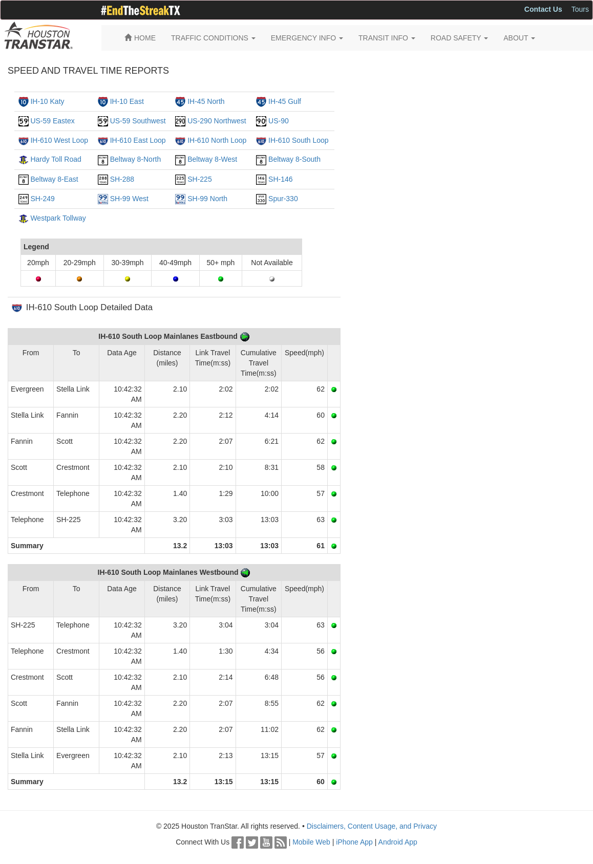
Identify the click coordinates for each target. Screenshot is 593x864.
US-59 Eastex (52, 121)
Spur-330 (283, 199)
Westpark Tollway (58, 218)
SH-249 (42, 199)
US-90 (278, 121)
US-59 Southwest (138, 121)
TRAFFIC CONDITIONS (213, 38)
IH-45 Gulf (284, 101)
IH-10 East (127, 101)
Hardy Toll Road (55, 159)
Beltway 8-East (54, 179)
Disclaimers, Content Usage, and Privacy (372, 826)
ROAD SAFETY (459, 38)
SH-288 (122, 179)
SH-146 (280, 179)
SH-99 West (129, 199)
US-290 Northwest (216, 121)
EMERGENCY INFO (307, 38)
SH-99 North (207, 199)
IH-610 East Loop (138, 140)
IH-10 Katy (47, 101)
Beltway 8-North (135, 159)
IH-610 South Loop (298, 140)
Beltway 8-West (212, 159)
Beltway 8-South (294, 159)
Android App (397, 842)
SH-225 (199, 179)
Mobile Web (311, 842)
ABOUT (519, 38)
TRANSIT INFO (386, 38)
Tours (580, 9)
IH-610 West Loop (59, 140)
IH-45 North (205, 101)
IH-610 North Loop (216, 140)
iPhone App (354, 842)
